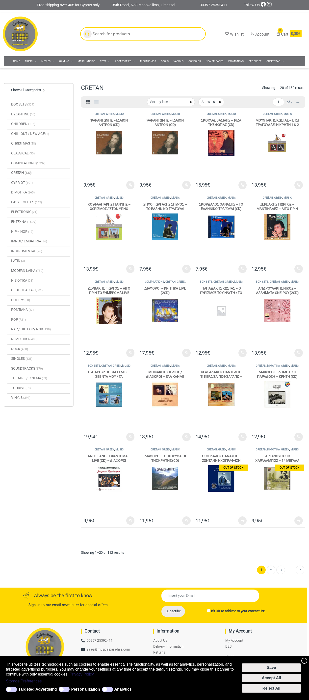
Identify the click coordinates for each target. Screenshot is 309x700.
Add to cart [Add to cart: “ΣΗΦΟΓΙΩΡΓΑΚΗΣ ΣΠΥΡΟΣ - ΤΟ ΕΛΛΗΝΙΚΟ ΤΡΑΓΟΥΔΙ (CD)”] (186, 269)
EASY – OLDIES (26, 202)
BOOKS (165, 61)
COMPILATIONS (154, 281)
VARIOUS (178, 61)
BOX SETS (206, 281)
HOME (16, 61)
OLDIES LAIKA (27, 290)
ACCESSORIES (125, 61)
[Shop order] (171, 102)
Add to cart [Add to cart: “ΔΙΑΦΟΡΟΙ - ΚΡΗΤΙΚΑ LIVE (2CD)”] (186, 353)
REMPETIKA (24, 339)
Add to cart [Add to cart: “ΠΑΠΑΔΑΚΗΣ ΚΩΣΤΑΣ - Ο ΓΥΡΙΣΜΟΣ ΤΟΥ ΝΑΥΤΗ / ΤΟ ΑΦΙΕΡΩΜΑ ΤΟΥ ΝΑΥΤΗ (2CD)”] (242, 353)
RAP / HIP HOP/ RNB (31, 329)
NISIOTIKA (22, 280)
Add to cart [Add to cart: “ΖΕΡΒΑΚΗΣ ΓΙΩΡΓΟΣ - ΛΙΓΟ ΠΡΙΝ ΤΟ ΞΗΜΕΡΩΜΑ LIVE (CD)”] (130, 353)
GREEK (110, 114)
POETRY (20, 300)
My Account (234, 640)
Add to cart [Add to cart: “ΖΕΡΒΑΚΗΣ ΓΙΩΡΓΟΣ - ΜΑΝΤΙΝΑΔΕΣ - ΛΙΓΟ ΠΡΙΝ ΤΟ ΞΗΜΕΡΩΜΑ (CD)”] (298, 269)
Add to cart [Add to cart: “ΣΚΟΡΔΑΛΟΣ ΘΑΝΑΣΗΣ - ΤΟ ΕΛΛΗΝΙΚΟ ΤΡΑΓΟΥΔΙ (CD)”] (242, 269)
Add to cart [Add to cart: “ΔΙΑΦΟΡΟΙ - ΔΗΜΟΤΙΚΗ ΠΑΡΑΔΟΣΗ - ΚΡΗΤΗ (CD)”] (298, 437)
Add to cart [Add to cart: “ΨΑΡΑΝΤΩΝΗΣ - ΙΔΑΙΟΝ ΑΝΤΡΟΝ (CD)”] (130, 185)
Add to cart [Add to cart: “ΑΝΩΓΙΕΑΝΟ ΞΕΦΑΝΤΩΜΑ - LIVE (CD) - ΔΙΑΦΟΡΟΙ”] (130, 520)
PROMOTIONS (236, 61)
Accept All (271, 678)
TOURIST (21, 388)
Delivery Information (168, 646)
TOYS (105, 61)
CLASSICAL (23, 153)
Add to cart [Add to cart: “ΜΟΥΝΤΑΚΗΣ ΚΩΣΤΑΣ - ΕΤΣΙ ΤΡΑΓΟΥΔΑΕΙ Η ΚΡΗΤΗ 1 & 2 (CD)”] (298, 185)
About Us (160, 640)
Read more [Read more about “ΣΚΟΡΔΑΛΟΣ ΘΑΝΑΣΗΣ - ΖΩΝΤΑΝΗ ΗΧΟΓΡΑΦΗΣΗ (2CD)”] (242, 520)
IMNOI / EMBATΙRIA (29, 241)
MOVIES (47, 61)
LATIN (18, 261)
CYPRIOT (22, 183)
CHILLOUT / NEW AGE (30, 134)
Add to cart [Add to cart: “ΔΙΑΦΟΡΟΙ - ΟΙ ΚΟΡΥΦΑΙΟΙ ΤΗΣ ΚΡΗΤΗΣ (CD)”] (186, 520)
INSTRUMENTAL (26, 251)
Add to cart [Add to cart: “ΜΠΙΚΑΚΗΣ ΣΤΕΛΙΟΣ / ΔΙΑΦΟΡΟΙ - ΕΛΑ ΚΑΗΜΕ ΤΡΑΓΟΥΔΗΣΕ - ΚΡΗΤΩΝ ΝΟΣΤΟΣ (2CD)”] (186, 437)
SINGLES (21, 359)
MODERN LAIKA (27, 271)
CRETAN (100, 114)
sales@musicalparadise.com (108, 649)
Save (271, 667)
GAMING (66, 61)
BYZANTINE (23, 114)
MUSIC (30, 61)
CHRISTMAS (275, 61)
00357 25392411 (100, 640)
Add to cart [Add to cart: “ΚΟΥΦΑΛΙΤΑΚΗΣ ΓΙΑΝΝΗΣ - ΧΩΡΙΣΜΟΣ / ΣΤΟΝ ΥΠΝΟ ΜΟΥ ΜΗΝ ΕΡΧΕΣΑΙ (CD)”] (130, 269)
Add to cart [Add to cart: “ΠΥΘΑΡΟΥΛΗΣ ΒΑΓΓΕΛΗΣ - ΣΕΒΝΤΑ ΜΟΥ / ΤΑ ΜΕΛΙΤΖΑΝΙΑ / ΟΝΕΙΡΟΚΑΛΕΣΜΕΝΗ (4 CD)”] (130, 437)
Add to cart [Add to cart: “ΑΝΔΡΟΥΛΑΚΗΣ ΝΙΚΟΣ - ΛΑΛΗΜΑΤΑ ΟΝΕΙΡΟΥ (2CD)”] (298, 353)
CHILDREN (23, 124)
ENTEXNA (23, 222)
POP (18, 319)
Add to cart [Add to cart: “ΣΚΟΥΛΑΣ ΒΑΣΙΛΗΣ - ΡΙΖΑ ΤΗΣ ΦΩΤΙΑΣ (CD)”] (242, 185)
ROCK (19, 349)
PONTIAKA (22, 310)
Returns (159, 652)
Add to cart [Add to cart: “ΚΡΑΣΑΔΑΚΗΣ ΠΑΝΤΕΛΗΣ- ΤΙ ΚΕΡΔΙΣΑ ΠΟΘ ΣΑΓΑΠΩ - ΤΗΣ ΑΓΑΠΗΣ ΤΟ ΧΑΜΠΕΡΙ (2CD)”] (242, 437)
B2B (228, 646)
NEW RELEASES (214, 61)
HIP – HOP (22, 231)
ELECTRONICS (148, 61)
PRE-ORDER (255, 61)
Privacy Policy (82, 674)
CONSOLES (194, 61)
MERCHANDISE (86, 61)
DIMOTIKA (273, 365)
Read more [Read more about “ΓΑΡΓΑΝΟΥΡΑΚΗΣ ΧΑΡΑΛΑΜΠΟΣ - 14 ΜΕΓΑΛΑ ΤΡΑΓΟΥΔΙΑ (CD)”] (298, 520)
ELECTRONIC (24, 212)
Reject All (271, 688)
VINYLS (20, 398)
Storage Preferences (24, 681)
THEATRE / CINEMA (29, 378)
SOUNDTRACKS (27, 368)
